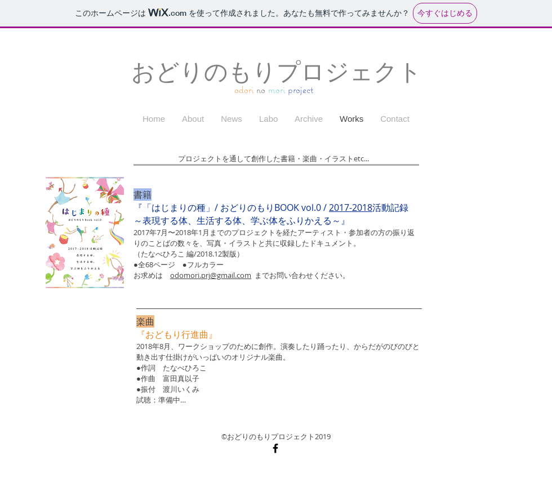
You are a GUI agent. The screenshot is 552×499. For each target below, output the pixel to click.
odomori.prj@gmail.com (210, 275)
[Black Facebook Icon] (275, 448)
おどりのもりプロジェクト (276, 72)
